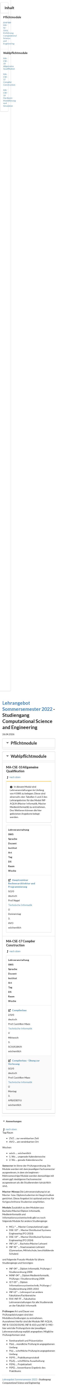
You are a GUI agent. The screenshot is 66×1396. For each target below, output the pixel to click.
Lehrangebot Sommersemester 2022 (19, 1379)
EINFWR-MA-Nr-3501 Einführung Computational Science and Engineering (10, 33)
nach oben (13, 777)
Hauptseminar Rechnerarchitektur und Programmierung (21, 883)
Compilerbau (17, 1010)
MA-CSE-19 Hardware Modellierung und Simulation (9, 98)
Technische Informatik (20, 905)
